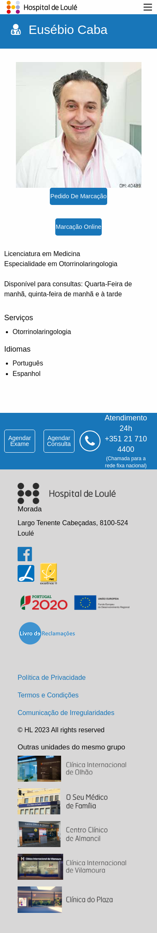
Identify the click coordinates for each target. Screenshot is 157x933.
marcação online (78, 226)
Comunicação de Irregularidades (66, 712)
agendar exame (19, 441)
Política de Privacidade (52, 677)
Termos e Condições (48, 695)
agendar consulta (59, 441)
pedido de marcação (78, 196)
